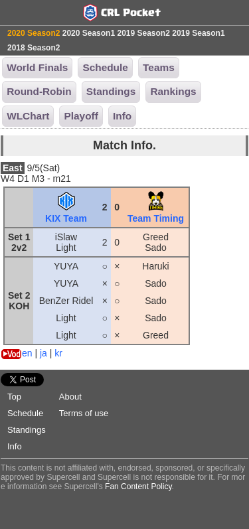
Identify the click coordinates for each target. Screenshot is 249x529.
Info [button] (122, 115)
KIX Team (66, 213)
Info (14, 446)
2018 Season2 (33, 47)
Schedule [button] (104, 67)
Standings (26, 430)
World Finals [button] (37, 67)
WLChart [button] (28, 115)
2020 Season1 (88, 33)
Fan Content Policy (138, 486)
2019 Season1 (198, 33)
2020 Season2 (33, 33)
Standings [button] (110, 91)
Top (14, 397)
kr (58, 353)
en (27, 353)
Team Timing (155, 213)
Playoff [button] (81, 115)
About (70, 397)
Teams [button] (159, 67)
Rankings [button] (173, 91)
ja (43, 353)
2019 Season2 (143, 33)
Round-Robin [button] (39, 91)
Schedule (25, 413)
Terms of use (83, 413)
